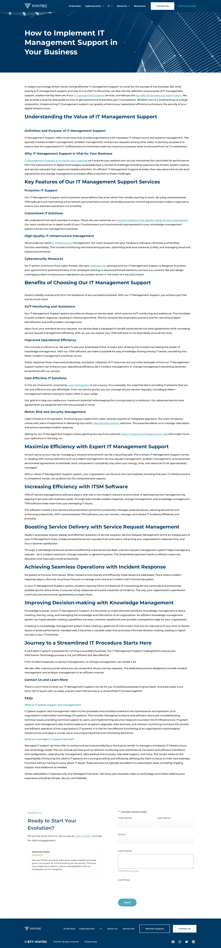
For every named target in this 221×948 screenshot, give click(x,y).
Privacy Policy (91, 941)
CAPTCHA (124, 880)
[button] (30, 862)
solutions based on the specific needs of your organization (152, 220)
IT (110, 6)
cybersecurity (98, 265)
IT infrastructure (62, 242)
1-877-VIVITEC (83, 836)
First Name (125, 818)
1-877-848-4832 (186, 6)
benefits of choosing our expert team (158, 95)
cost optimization (79, 385)
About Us (123, 6)
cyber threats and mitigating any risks (144, 434)
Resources (140, 6)
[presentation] (141, 889)
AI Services (75, 6)
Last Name (164, 818)
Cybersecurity (94, 6)
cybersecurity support (106, 423)
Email (122, 834)
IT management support (89, 95)
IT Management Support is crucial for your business (56, 160)
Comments (125, 850)
